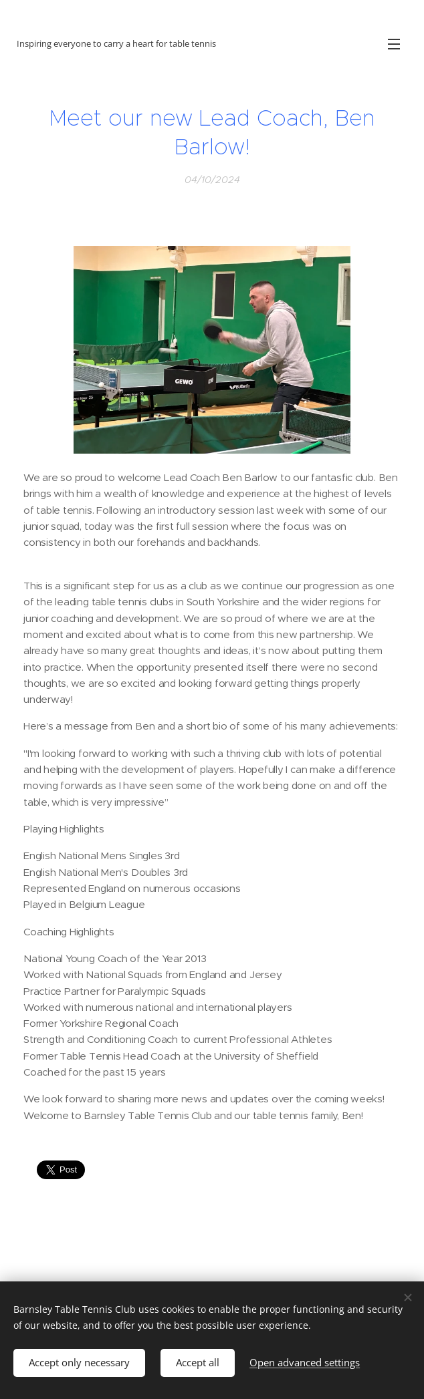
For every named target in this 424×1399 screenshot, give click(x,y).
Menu (394, 44)
